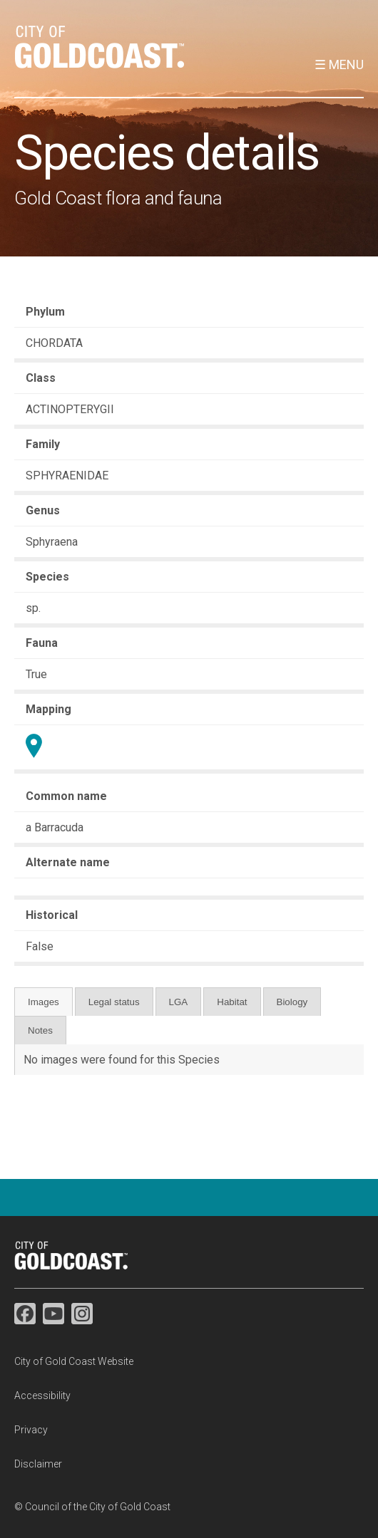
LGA (178, 1002)
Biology (292, 1002)
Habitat (232, 1002)
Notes (40, 1030)
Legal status (114, 1002)
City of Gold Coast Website (73, 1361)
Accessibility (42, 1395)
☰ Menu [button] (339, 64)
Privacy (31, 1429)
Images (43, 1002)
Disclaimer (38, 1464)
